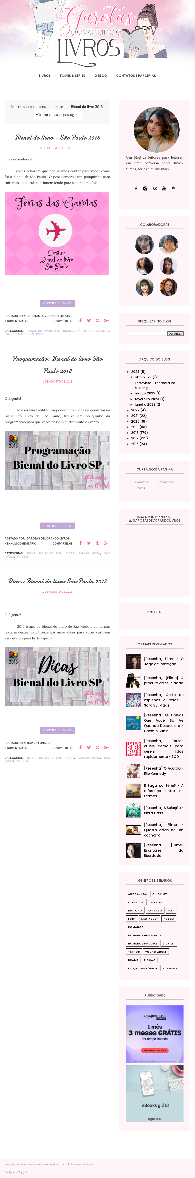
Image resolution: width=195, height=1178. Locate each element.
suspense (170, 968)
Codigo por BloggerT (16, 1172)
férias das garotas (93, 351)
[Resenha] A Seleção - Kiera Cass (164, 810)
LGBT (132, 919)
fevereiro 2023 (147, 399)
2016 (134, 444)
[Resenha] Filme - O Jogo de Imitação (164, 661)
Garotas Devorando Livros (32, 1164)
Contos (155, 902)
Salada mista (16, 354)
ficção (150, 960)
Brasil (68, 351)
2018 (134, 432)
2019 (134, 427)
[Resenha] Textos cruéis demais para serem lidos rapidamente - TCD (164, 748)
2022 (135, 410)
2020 (135, 421)
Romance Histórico (144, 935)
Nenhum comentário (20, 564)
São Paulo (37, 354)
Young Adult (156, 952)
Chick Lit (159, 894)
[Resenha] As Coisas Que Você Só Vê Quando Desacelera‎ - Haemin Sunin (164, 723)
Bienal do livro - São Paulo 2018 (57, 143)
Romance (135, 927)
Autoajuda (137, 894)
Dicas (70, 573)
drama (133, 960)
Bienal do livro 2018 (42, 351)
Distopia (135, 910)
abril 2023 (143, 377)
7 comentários (16, 341)
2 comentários (16, 780)
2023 (135, 371)
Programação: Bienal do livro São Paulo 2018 (57, 385)
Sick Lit (169, 943)
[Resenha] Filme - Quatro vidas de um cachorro (164, 830)
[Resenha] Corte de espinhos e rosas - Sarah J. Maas (164, 700)
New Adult (149, 919)
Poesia (169, 919)
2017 (134, 438)
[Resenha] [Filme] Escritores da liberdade (164, 850)
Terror (134, 952)
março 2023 (145, 393)
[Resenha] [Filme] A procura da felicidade (164, 680)
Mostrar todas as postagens (57, 115)
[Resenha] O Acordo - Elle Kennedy (164, 771)
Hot (171, 910)
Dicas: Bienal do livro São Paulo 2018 (57, 607)
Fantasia (155, 910)
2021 (134, 415)
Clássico (135, 902)
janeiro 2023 (145, 404)
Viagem (22, 577)
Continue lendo (57, 323)
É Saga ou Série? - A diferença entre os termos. (164, 790)
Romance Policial (142, 943)
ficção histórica (142, 968)
